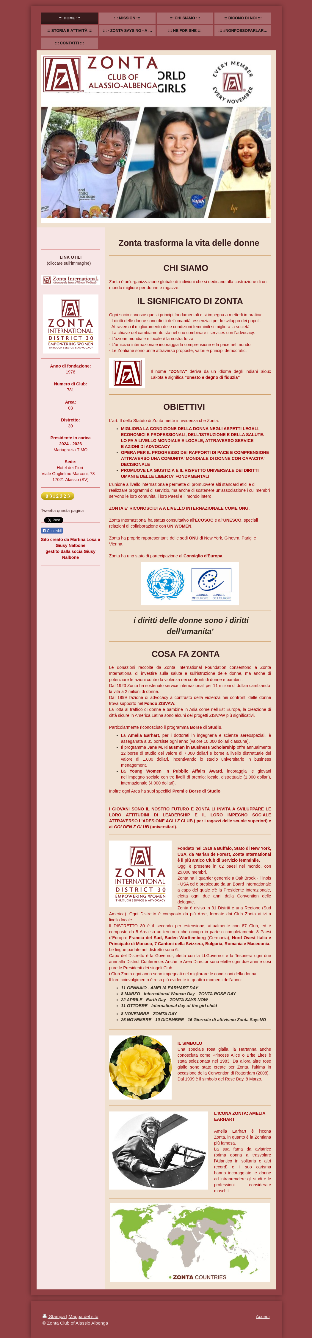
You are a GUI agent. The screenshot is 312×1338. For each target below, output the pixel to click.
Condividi (52, 531)
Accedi (262, 1316)
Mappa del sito (83, 1316)
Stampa (54, 1316)
